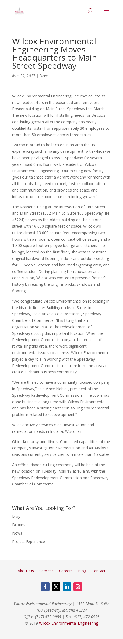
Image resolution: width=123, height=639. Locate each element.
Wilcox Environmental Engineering (68, 623)
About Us (26, 570)
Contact (98, 570)
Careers (66, 570)
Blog (16, 516)
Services (46, 570)
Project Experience (28, 541)
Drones (18, 524)
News (44, 75)
